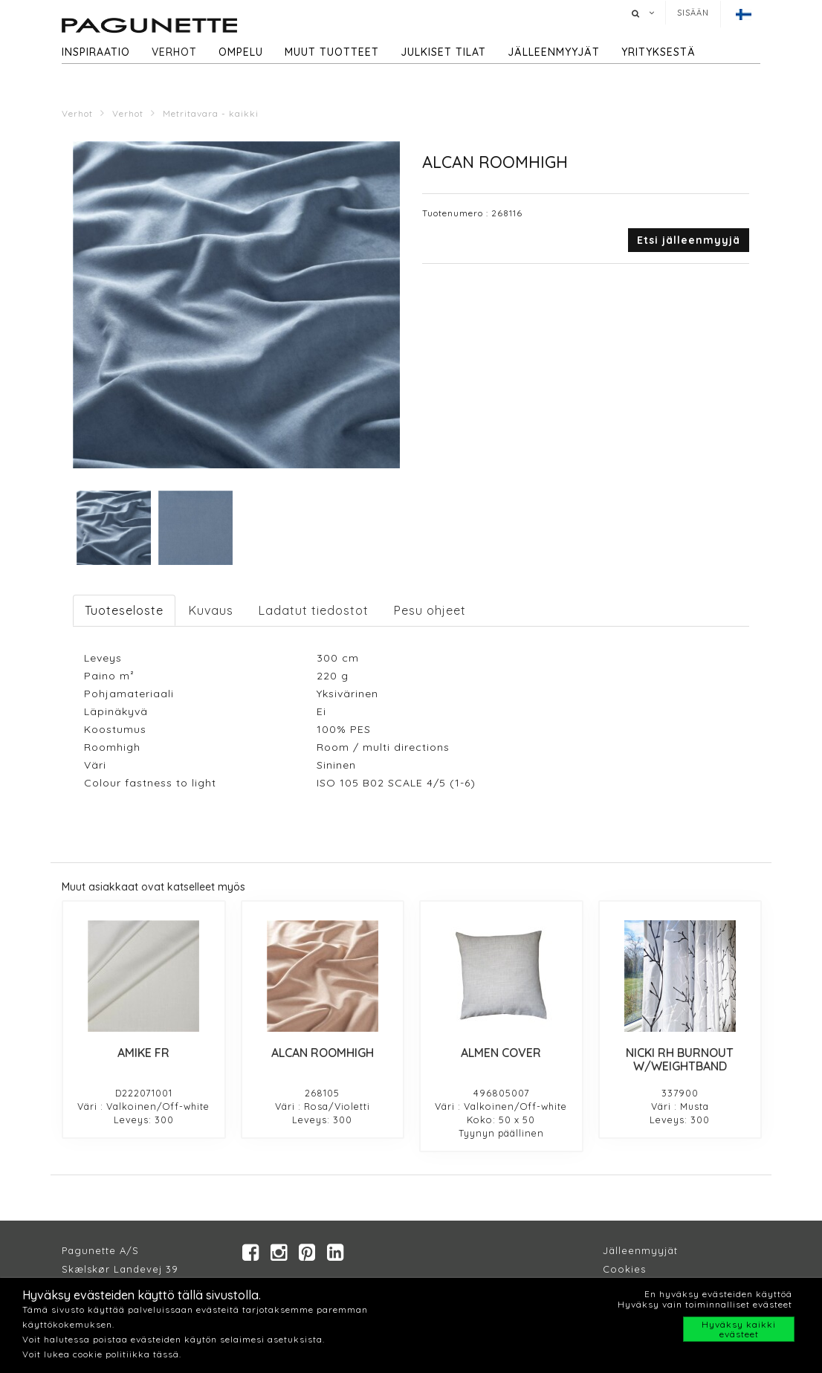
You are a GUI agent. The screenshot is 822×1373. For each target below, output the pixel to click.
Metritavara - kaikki (211, 113)
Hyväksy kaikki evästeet (739, 1329)
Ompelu (241, 52)
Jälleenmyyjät (554, 52)
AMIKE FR (143, 1052)
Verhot (174, 52)
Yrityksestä (658, 52)
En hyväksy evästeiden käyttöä (718, 1294)
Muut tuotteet (332, 52)
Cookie (622, 1269)
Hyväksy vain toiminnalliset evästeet (705, 1304)
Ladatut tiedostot (314, 610)
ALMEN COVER (501, 1052)
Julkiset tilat (443, 52)
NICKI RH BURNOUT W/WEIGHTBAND (680, 1059)
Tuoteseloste (124, 610)
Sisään (693, 12)
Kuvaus (211, 610)
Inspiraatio (96, 52)
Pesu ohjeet (430, 610)
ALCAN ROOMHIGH (322, 1052)
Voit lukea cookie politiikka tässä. (101, 1354)
